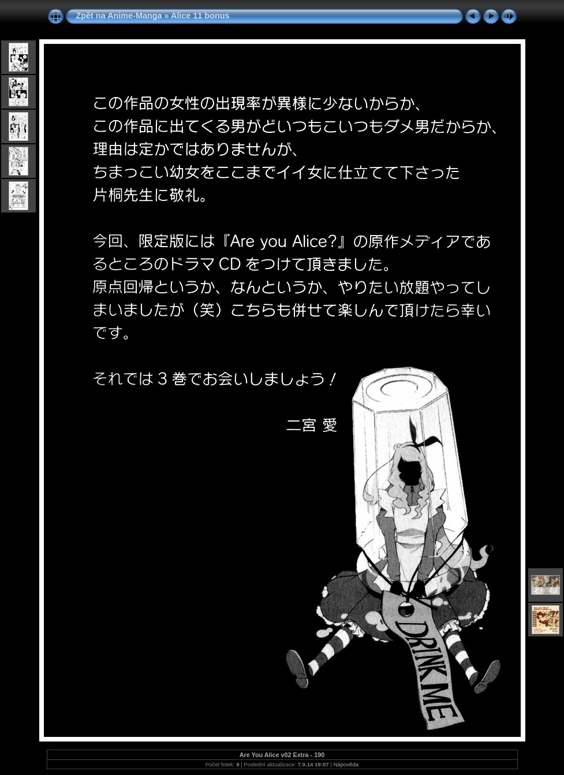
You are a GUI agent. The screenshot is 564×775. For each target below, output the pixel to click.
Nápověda (345, 764)
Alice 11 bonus (200, 15)
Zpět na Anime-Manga (119, 15)
